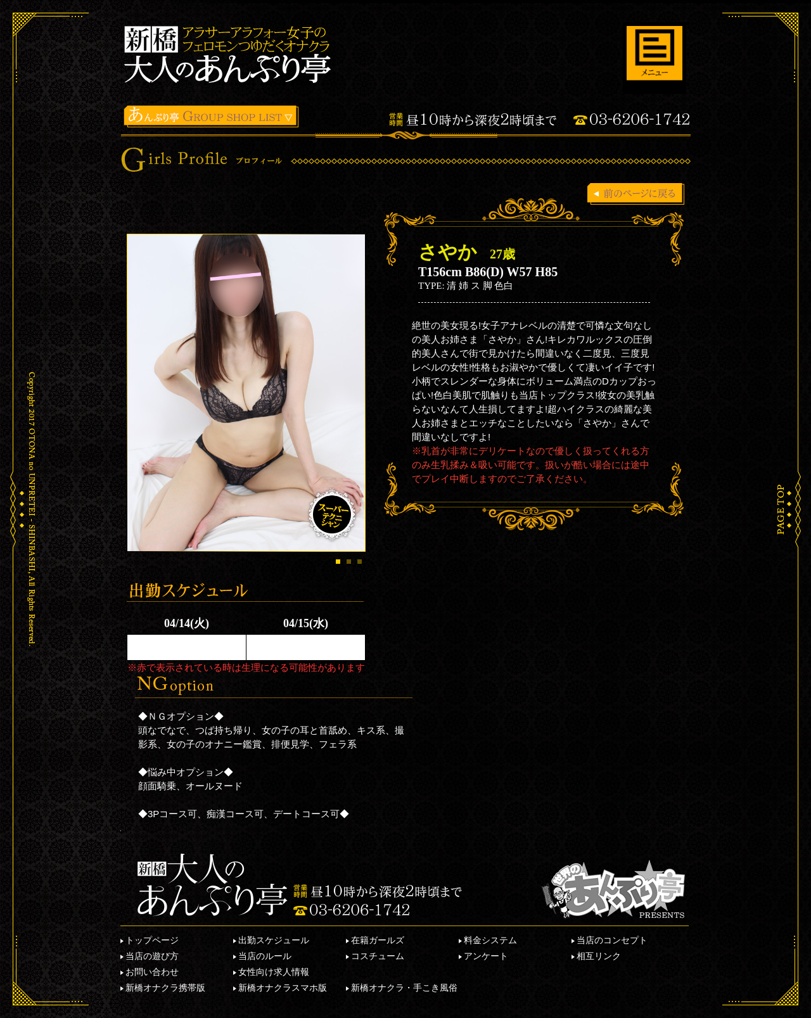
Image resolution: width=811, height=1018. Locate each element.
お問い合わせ (152, 972)
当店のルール (264, 956)
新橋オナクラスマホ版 (282, 988)
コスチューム (377, 956)
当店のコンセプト (612, 940)
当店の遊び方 (152, 956)
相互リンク (599, 956)
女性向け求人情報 (273, 972)
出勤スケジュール (273, 940)
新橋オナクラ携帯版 (165, 988)
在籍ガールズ (377, 940)
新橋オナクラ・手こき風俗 (404, 988)
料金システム (490, 940)
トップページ (152, 940)
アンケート (486, 956)
